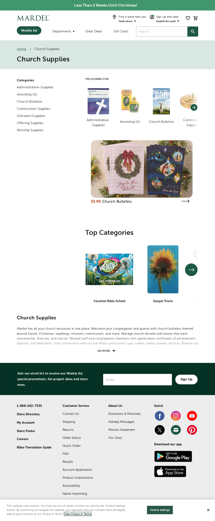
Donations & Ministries (124, 413)
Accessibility (71, 485)
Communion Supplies (33, 108)
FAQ (66, 453)
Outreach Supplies (31, 116)
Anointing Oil (27, 94)
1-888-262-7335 (29, 405)
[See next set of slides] (191, 269)
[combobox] (161, 31)
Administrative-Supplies (35, 87)
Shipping (69, 421)
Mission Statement (121, 429)
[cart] (195, 18)
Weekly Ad (29, 30)
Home (22, 49)
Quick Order (72, 445)
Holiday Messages (121, 421)
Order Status (72, 437)
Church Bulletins (29, 101)
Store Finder (26, 431)
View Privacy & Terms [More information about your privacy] (77, 514)
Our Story (115, 437)
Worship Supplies (30, 130)
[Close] (208, 510)
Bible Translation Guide (34, 447)
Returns (68, 429)
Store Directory (28, 414)
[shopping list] (188, 18)
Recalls (68, 461)
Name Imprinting (75, 493)
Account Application (77, 469)
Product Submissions (78, 477)
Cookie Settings (160, 510)
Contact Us (71, 413)
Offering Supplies (30, 123)
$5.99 (96, 201)
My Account (26, 422)
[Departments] (63, 32)
